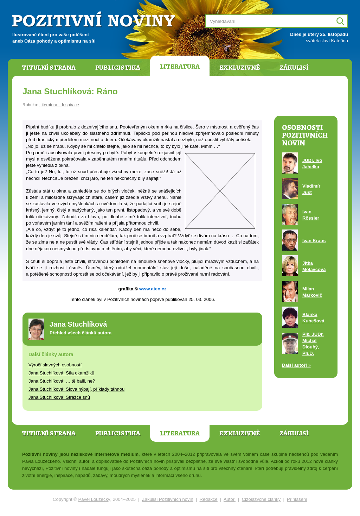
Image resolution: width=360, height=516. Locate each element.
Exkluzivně (239, 67)
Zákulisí (294, 67)
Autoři (230, 499)
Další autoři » (296, 365)
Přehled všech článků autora (80, 332)
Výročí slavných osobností (55, 364)
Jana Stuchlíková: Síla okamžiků (61, 373)
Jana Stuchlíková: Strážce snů (59, 397)
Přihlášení (297, 499)
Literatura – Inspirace (59, 104)
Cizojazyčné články (261, 499)
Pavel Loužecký (94, 499)
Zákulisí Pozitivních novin (167, 499)
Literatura (180, 66)
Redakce (209, 499)
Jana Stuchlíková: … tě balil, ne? (61, 381)
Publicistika (117, 67)
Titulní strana (49, 67)
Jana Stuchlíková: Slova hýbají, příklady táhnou (76, 389)
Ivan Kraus (314, 240)
